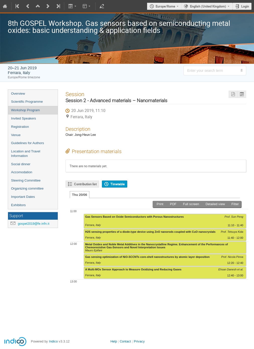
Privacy (139, 341)
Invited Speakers (23, 118)
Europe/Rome (165, 6)
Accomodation (21, 172)
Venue (16, 135)
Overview (18, 93)
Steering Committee (26, 180)
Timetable (117, 184)
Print (160, 204)
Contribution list (85, 184)
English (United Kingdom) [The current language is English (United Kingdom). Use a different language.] (208, 6)
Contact (125, 341)
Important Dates (23, 197)
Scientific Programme (27, 101)
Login (245, 6)
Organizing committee (27, 188)
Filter (235, 204)
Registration (20, 127)
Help (113, 341)
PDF (173, 204)
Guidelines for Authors (27, 143)
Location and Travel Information (25, 153)
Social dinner (20, 164)
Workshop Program (25, 110)
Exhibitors (18, 205)
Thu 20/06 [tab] (79, 195)
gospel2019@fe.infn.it (33, 223)
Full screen (191, 204)
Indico (53, 341)
